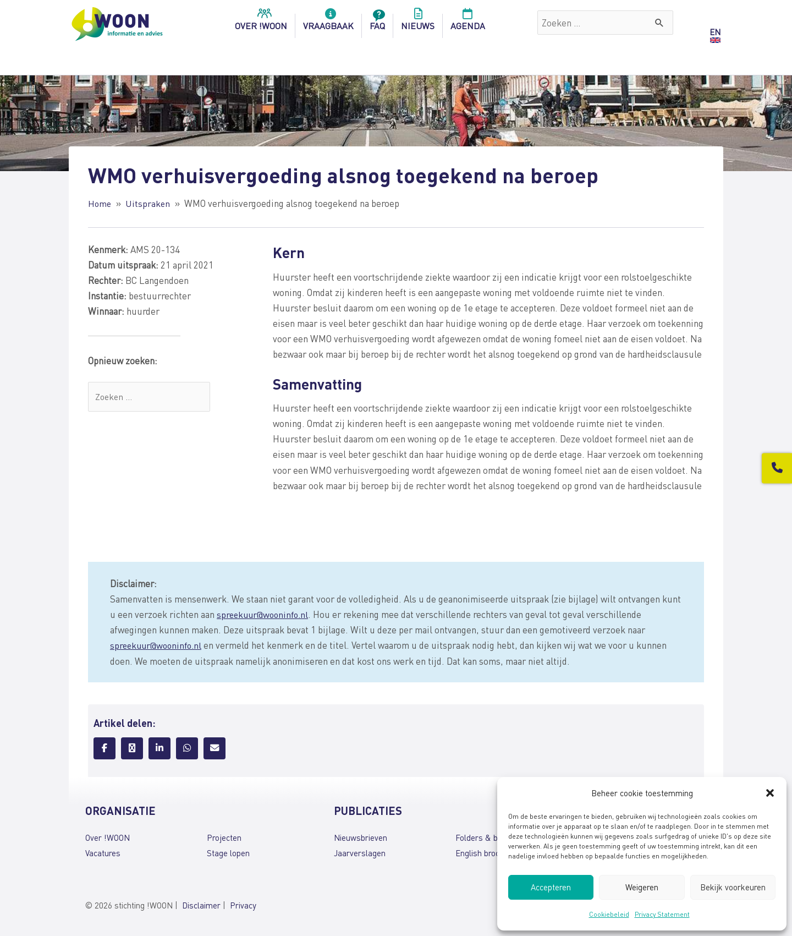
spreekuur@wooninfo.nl (265, 614)
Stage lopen (228, 852)
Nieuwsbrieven (360, 836)
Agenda (467, 22)
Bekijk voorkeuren (733, 887)
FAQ (377, 22)
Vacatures (102, 852)
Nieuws (418, 22)
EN (715, 31)
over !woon (261, 22)
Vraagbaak (328, 22)
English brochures (487, 852)
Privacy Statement (662, 914)
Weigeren (641, 887)
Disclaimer (201, 905)
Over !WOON (107, 836)
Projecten (224, 836)
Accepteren (551, 887)
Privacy (243, 905)
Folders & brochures (492, 836)
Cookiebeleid (609, 914)
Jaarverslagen (360, 852)
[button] (770, 792)
